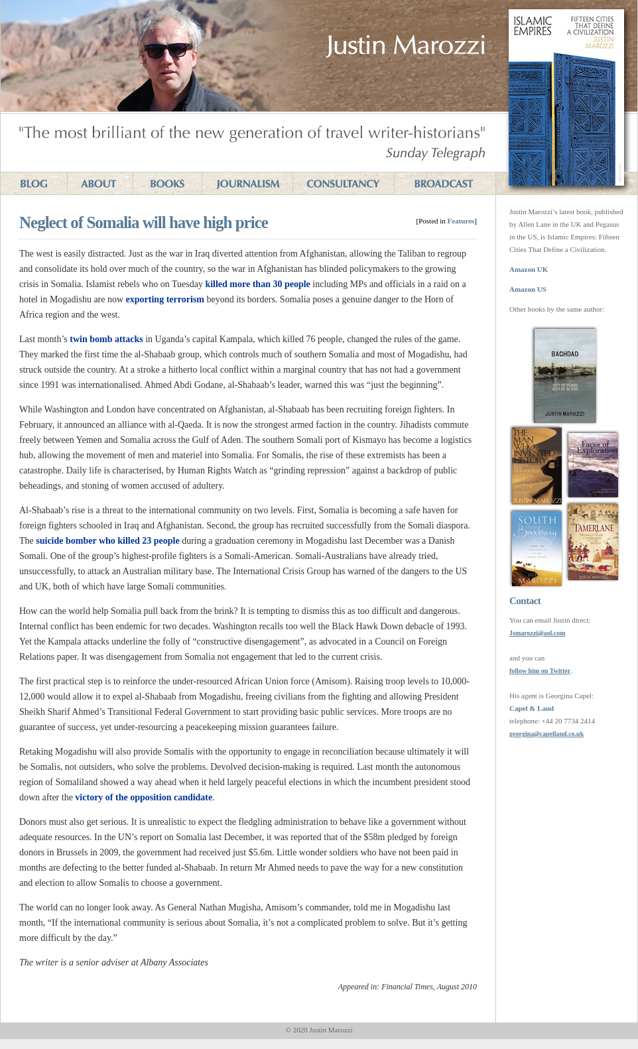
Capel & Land (531, 708)
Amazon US (527, 289)
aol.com (554, 633)
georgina (521, 733)
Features (461, 221)
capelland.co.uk (562, 733)
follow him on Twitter (539, 670)
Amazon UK (528, 269)
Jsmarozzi (523, 633)
